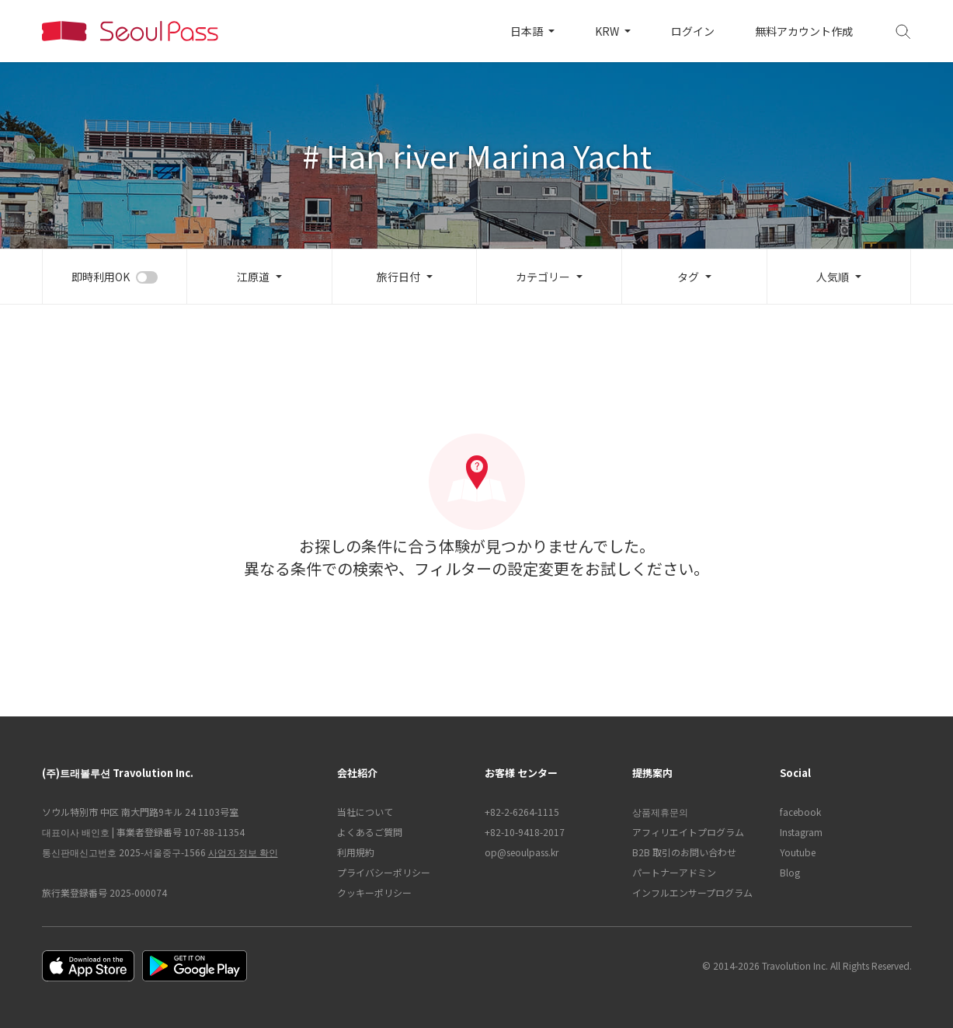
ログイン (693, 31)
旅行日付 (398, 276)
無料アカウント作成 (804, 31)
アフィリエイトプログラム (688, 831)
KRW (608, 31)
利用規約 (355, 852)
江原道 (253, 276)
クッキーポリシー (374, 892)
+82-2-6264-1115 (522, 811)
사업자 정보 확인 (243, 852)
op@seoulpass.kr (521, 852)
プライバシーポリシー (383, 872)
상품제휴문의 (660, 811)
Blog (790, 872)
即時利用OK (100, 276)
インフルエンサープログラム (692, 892)
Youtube (798, 852)
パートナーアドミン (674, 872)
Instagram (801, 831)
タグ (688, 276)
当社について (365, 811)
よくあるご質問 (369, 831)
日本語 (527, 31)
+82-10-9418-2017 (525, 831)
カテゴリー (543, 276)
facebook (800, 811)
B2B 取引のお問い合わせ (684, 852)
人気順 (832, 276)
